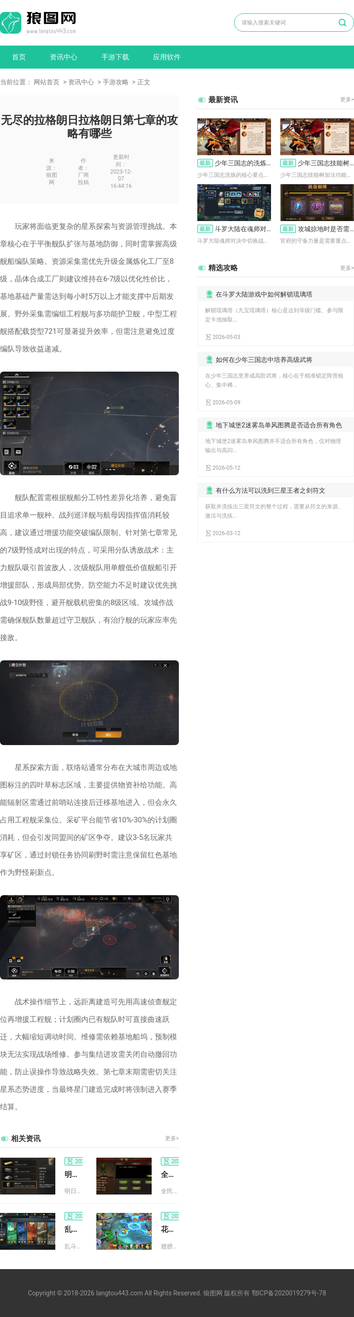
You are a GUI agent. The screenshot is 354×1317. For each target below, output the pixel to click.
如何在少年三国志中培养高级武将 (264, 359)
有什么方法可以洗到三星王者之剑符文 (270, 490)
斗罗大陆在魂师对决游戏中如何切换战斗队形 (234, 229)
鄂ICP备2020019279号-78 (289, 1293)
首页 (19, 57)
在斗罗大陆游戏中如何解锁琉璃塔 (264, 294)
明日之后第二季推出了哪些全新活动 (74, 1174)
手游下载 (115, 57)
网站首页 (46, 82)
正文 (143, 82)
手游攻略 (116, 82)
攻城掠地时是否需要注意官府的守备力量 (317, 229)
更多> (172, 1138)
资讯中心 (63, 57)
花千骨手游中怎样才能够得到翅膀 (170, 1229)
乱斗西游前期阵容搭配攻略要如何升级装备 (74, 1229)
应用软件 (167, 57)
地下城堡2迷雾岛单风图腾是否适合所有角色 (279, 425)
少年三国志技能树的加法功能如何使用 (317, 163)
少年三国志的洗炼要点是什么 (234, 163)
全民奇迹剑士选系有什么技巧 (170, 1174)
